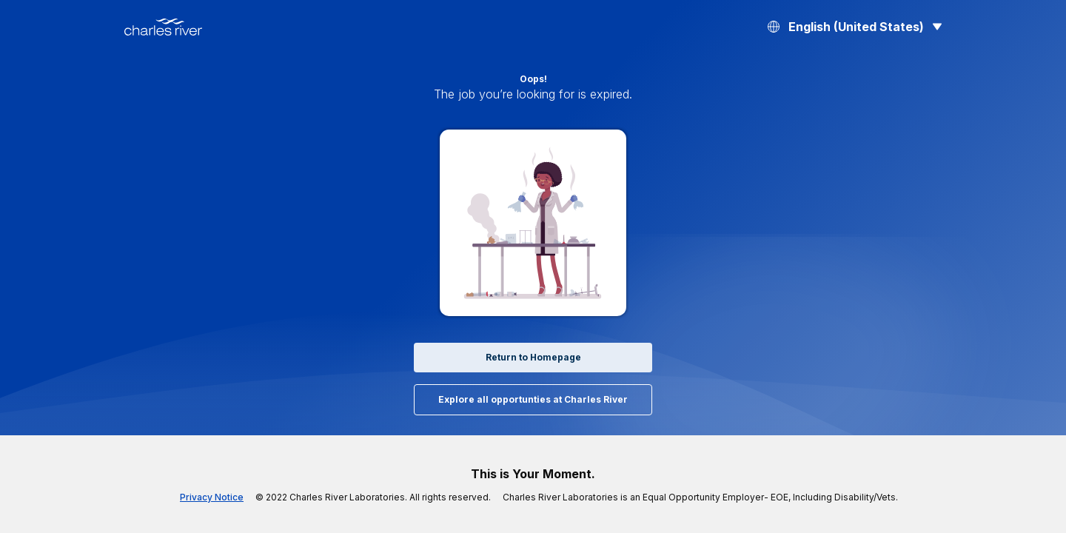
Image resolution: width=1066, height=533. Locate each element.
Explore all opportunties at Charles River (533, 400)
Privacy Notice (237, 497)
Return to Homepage (533, 357)
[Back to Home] (163, 27)
